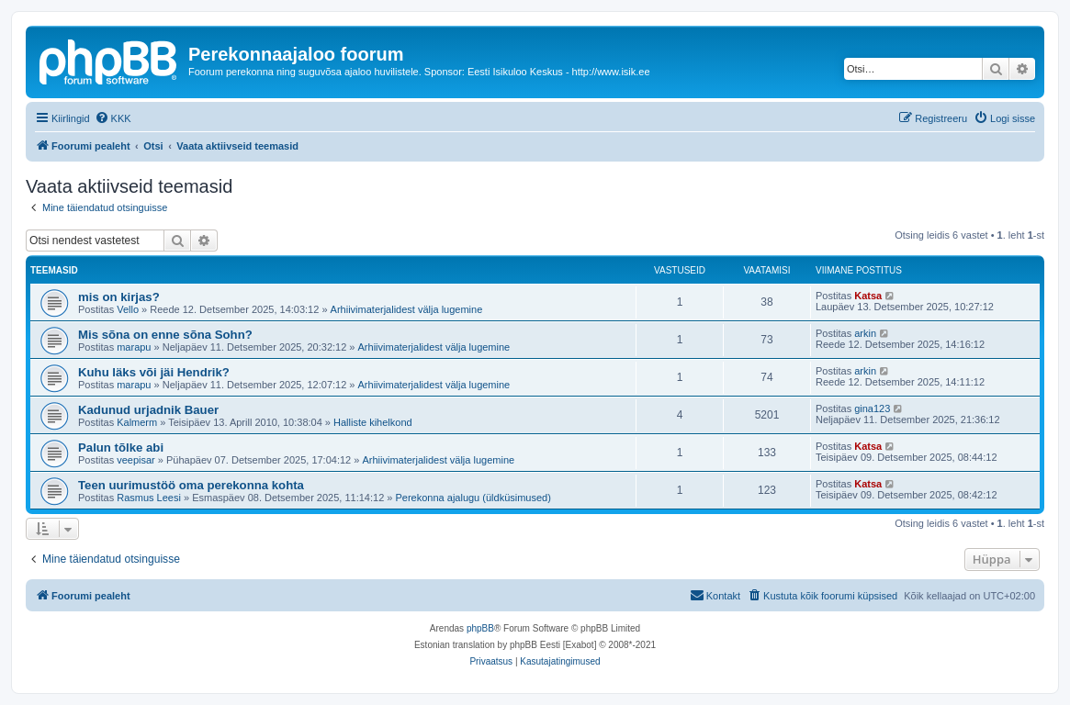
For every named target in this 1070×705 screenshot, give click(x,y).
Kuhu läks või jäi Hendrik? (154, 372)
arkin (865, 333)
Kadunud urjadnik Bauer (148, 410)
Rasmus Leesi (149, 497)
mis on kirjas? (119, 297)
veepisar (136, 459)
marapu (134, 346)
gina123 (872, 408)
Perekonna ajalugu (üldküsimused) (473, 497)
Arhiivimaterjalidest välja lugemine (407, 309)
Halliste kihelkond (372, 422)
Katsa (868, 295)
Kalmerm (137, 422)
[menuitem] (113, 118)
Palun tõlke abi (120, 447)
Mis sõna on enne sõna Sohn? (165, 334)
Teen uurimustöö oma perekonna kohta (191, 485)
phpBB (480, 628)
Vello (128, 309)
